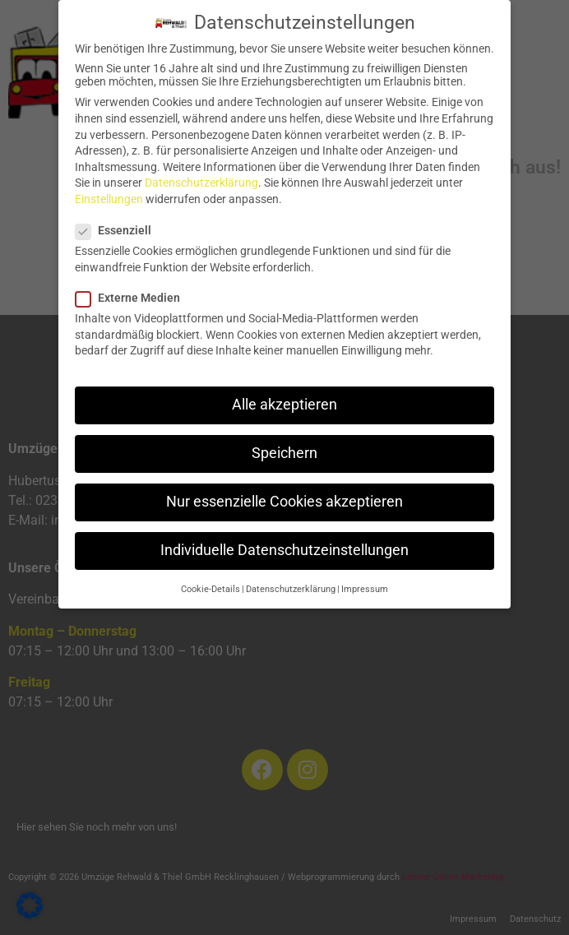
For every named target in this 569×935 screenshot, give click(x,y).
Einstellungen (109, 190)
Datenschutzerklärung (201, 175)
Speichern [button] (284, 445)
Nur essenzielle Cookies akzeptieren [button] (284, 493)
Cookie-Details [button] (210, 581)
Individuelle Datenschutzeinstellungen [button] (284, 543)
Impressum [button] (364, 581)
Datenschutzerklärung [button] (290, 581)
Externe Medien (133, 289)
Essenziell (118, 222)
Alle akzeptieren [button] (284, 396)
